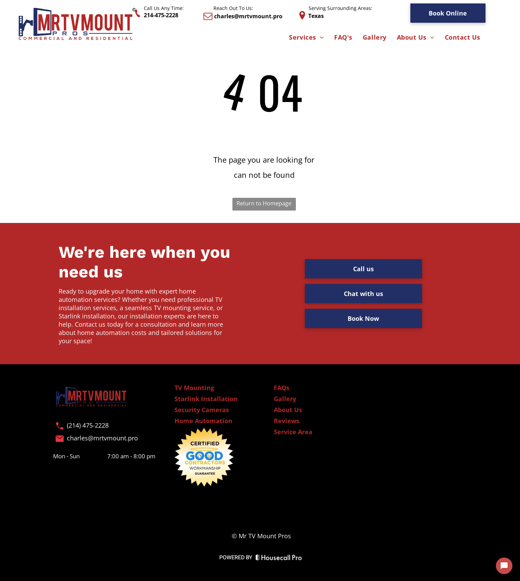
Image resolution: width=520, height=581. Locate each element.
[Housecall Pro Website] (279, 558)
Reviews (286, 421)
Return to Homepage (264, 203)
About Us (288, 410)
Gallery (285, 399)
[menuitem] (306, 37)
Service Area (293, 432)
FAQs (281, 388)
